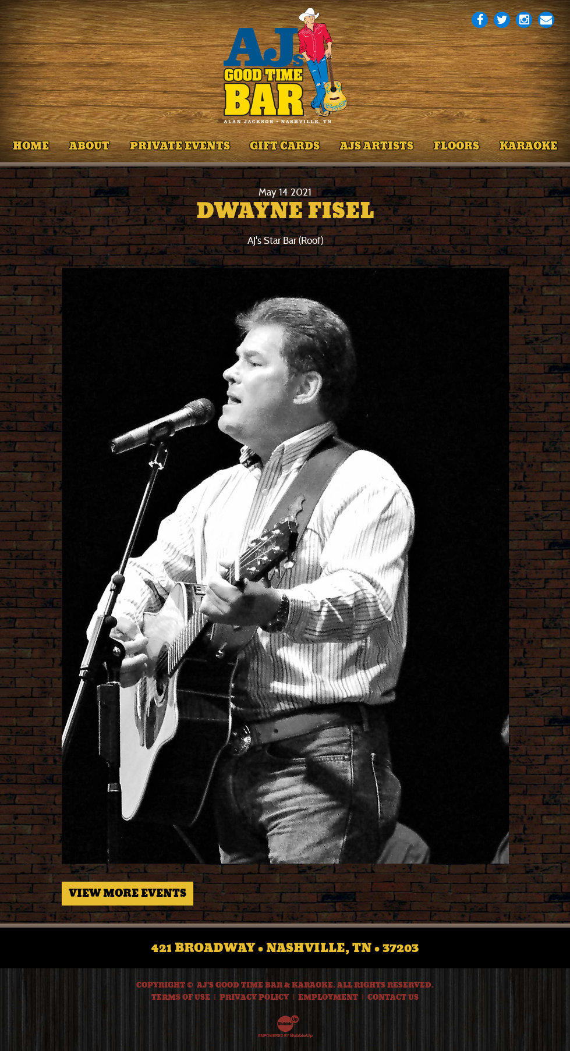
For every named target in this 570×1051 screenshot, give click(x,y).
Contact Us (393, 997)
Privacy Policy (254, 997)
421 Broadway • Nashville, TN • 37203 (285, 948)
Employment (328, 997)
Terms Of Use (180, 997)
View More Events (127, 893)
